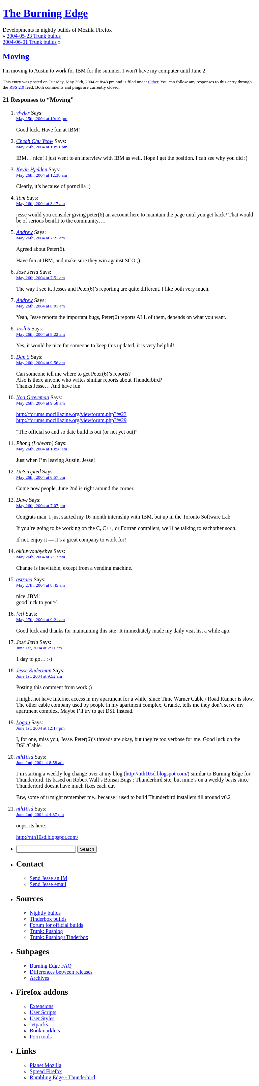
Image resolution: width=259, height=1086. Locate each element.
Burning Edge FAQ (50, 966)
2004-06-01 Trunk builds (30, 42)
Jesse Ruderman (33, 670)
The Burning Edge (45, 13)
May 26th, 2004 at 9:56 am (40, 362)
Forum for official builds (56, 925)
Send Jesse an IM (48, 878)
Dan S (23, 357)
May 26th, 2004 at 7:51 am (40, 277)
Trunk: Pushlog (46, 931)
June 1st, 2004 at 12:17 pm (40, 728)
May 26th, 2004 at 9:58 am (40, 403)
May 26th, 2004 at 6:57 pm (40, 477)
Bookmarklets (45, 1030)
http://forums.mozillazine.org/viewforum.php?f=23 (71, 414)
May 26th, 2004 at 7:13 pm (40, 556)
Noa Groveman (32, 397)
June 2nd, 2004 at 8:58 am (40, 762)
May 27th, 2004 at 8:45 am (40, 585)
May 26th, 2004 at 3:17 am (40, 203)
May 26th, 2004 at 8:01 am (40, 306)
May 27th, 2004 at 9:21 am (40, 619)
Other (153, 81)
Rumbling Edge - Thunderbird (62, 1077)
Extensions (41, 1006)
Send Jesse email (48, 884)
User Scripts (43, 1012)
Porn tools (41, 1036)
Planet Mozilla (45, 1065)
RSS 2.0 (16, 87)
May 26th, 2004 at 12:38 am (41, 175)
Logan (23, 722)
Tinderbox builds (48, 919)
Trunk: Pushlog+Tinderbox (59, 937)
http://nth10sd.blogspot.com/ (156, 773)
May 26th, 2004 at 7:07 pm (40, 505)
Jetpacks (39, 1024)
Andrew (24, 232)
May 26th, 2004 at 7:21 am (40, 237)
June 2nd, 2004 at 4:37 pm (40, 814)
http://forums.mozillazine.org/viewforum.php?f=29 (71, 420)
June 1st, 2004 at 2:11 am (39, 647)
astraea (24, 579)
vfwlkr (23, 113)
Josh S (23, 328)
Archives (39, 978)
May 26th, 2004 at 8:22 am (40, 334)
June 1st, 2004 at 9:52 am (39, 676)
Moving (16, 56)
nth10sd (24, 757)
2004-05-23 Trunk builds (34, 36)
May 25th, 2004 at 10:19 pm (41, 118)
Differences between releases (61, 972)
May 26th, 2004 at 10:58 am (41, 448)
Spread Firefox (46, 1071)
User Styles (42, 1018)
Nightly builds (45, 913)
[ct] (20, 614)
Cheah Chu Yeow (34, 141)
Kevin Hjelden (31, 169)
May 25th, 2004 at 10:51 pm (41, 146)
